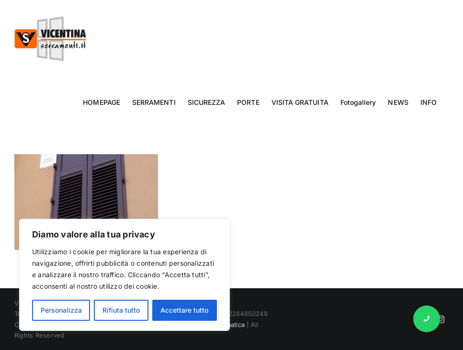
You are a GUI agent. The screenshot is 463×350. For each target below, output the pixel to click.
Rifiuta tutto (121, 310)
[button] (426, 318)
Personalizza (61, 310)
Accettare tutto (184, 310)
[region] (124, 275)
